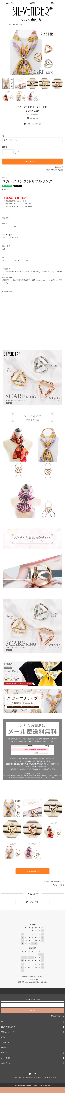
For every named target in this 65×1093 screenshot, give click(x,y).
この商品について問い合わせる (54, 881)
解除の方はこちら (57, 1016)
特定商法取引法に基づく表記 (32, 1077)
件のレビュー (7, 189)
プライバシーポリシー (49, 1077)
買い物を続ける (59, 885)
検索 (32, 3)
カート (54, 3)
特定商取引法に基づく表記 (54, 170)
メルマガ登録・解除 (15, 1077)
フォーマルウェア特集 (15, 24)
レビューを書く (32, 902)
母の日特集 (12, 21)
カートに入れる (32, 161)
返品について (59, 167)
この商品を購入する (32, 871)
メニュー (10, 3)
